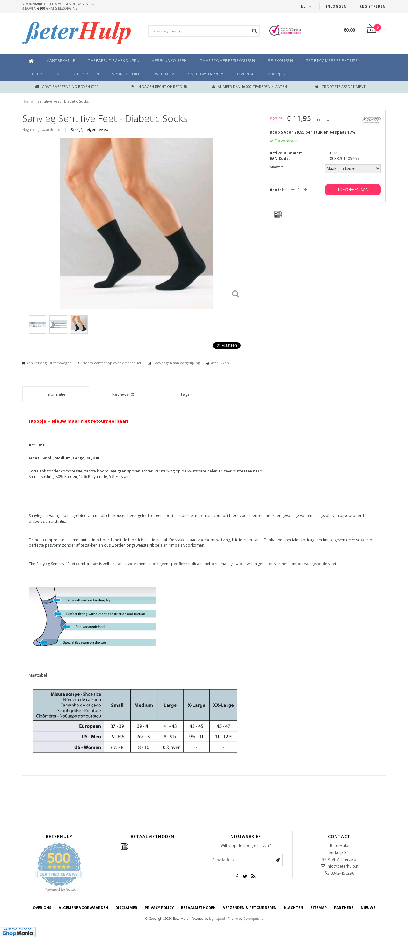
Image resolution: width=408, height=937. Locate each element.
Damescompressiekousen (227, 60)
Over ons (42, 907)
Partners (343, 907)
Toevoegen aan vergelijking (176, 362)
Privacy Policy (159, 907)
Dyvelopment (253, 918)
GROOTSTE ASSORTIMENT (340, 86)
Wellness (165, 74)
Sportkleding (127, 74)
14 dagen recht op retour (158, 86)
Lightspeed (217, 918)
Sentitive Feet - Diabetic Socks (63, 101)
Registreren (373, 6)
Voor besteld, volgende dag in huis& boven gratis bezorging (59, 6)
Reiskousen (280, 60)
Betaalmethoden (198, 907)
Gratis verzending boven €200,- (68, 86)
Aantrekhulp (61, 60)
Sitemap (318, 907)
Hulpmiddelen (44, 74)
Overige (246, 74)
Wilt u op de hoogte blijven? (246, 845)
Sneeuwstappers (206, 74)
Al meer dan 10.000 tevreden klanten (249, 86)
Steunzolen (85, 74)
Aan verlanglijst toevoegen (49, 362)
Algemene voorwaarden (83, 907)
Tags (185, 394)
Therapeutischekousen (113, 60)
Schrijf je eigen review (89, 129)
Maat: (276, 167)
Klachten (293, 907)
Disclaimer (126, 907)
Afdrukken (220, 362)
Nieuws (368, 907)
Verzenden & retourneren (250, 907)
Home (27, 101)
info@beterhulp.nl (343, 866)
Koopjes (276, 74)
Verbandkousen (169, 60)
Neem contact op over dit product (112, 362)
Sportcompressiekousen (333, 60)
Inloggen (336, 6)
